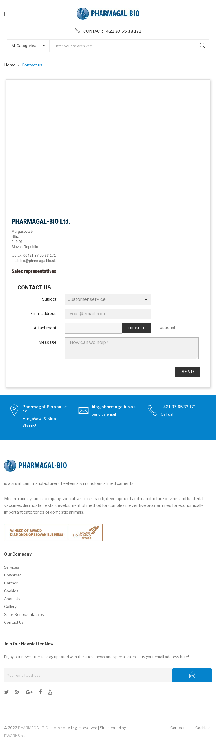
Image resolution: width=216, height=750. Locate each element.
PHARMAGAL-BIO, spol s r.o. (42, 727)
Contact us (14, 622)
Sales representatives (24, 614)
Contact (177, 727)
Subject (49, 299)
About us (12, 598)
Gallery (10, 606)
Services (11, 567)
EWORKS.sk (14, 735)
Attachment (45, 327)
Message (48, 342)
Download (13, 575)
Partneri (11, 583)
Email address (43, 313)
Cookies (11, 591)
